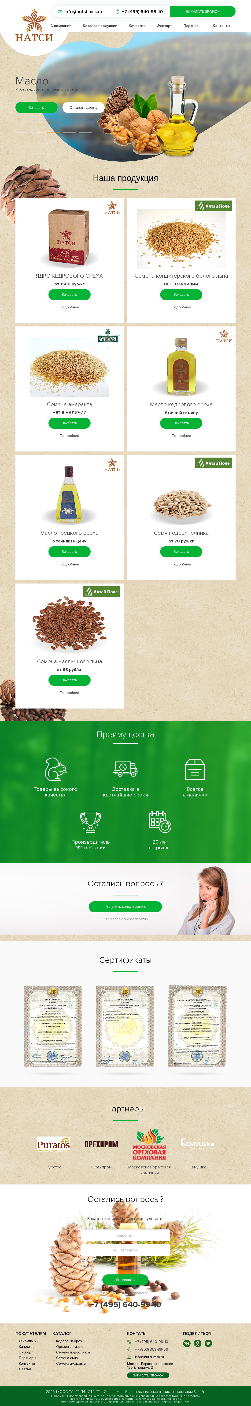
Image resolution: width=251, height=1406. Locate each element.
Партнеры (192, 25)
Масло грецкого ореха (69, 533)
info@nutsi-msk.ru (83, 12)
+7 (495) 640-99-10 (142, 12)
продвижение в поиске (154, 1391)
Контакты (221, 25)
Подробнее (69, 307)
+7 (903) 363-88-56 (151, 1349)
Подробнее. (181, 1401)
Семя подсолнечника (181, 533)
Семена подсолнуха (73, 1352)
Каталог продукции (100, 25)
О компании (28, 1341)
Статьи (25, 1369)
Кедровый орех (69, 1341)
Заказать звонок (203, 11)
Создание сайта (117, 1391)
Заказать (36, 107)
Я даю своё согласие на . (121, 1264)
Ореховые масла (70, 1346)
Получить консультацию (125, 907)
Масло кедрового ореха (181, 404)
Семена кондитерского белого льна (181, 276)
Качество (137, 25)
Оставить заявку (84, 107)
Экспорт (164, 25)
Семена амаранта (69, 404)
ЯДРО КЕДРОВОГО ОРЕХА (69, 276)
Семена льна (67, 1358)
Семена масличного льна (69, 661)
